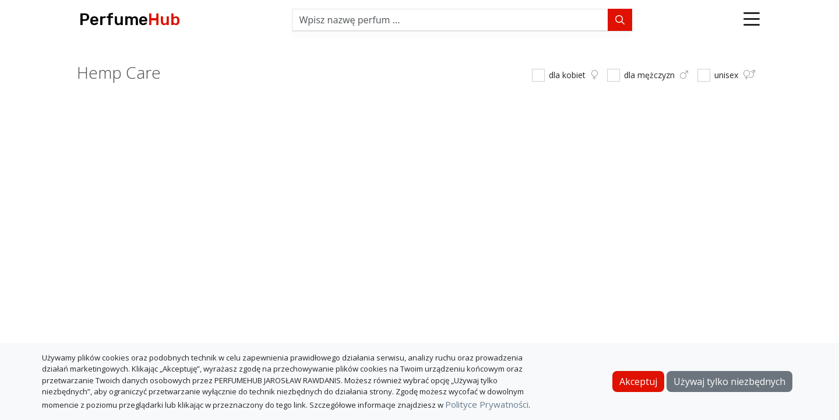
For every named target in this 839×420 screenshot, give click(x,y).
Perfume (129, 19)
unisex (734, 74)
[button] (751, 20)
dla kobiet (573, 74)
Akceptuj (638, 381)
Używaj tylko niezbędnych (729, 381)
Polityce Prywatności (486, 404)
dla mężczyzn (656, 74)
